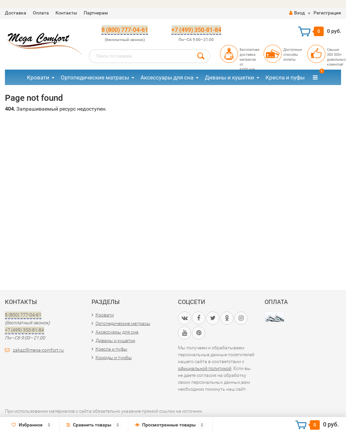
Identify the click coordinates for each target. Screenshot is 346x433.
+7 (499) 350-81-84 (196, 29)
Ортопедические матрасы (95, 77)
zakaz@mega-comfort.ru (38, 350)
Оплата (41, 12)
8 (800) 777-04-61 (124, 29)
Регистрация (327, 12)
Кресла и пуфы (285, 77)
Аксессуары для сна (167, 77)
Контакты (66, 12)
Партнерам (96, 12)
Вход (297, 12)
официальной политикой (204, 368)
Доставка (15, 12)
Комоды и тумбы (114, 357)
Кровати (38, 77)
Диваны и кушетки (229, 77)
